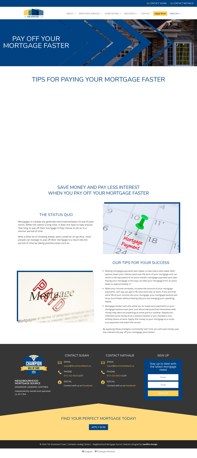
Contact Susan (156, 3)
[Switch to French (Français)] (105, 451)
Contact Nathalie (182, 3)
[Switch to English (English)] (87, 451)
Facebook (87, 385)
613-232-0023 (71, 375)
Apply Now (98, 427)
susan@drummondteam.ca (77, 365)
